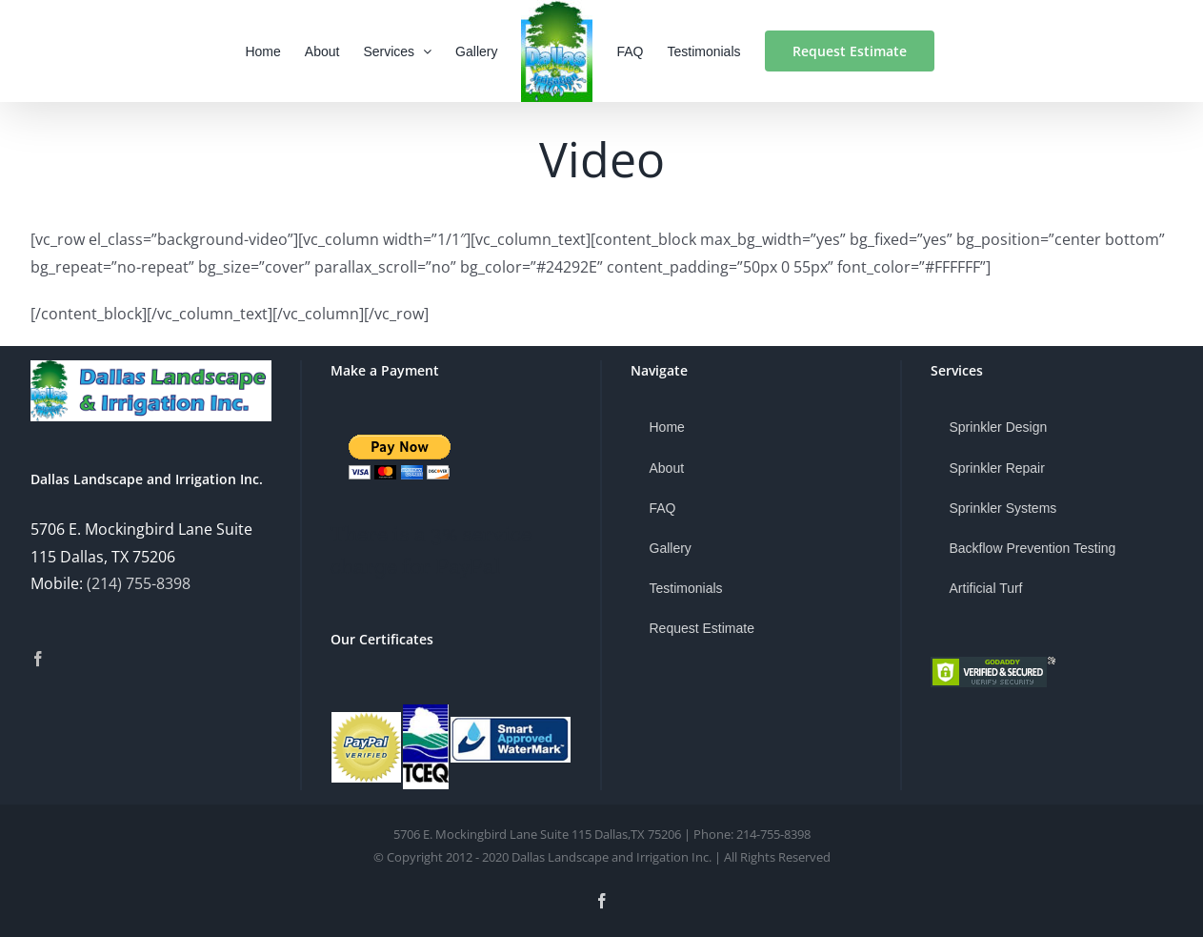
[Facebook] (38, 658)
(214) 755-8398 (138, 583)
